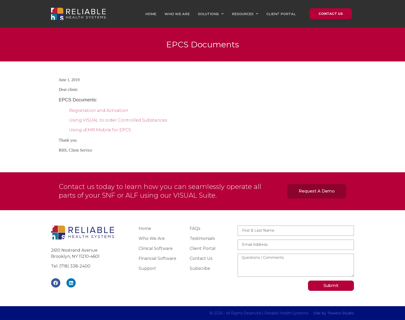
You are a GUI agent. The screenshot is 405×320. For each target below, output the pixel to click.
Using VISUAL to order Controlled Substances (118, 120)
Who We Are (177, 14)
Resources (245, 13)
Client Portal (281, 14)
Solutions (211, 13)
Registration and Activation (98, 110)
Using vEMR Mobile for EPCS (100, 129)
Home (150, 14)
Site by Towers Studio (333, 313)
